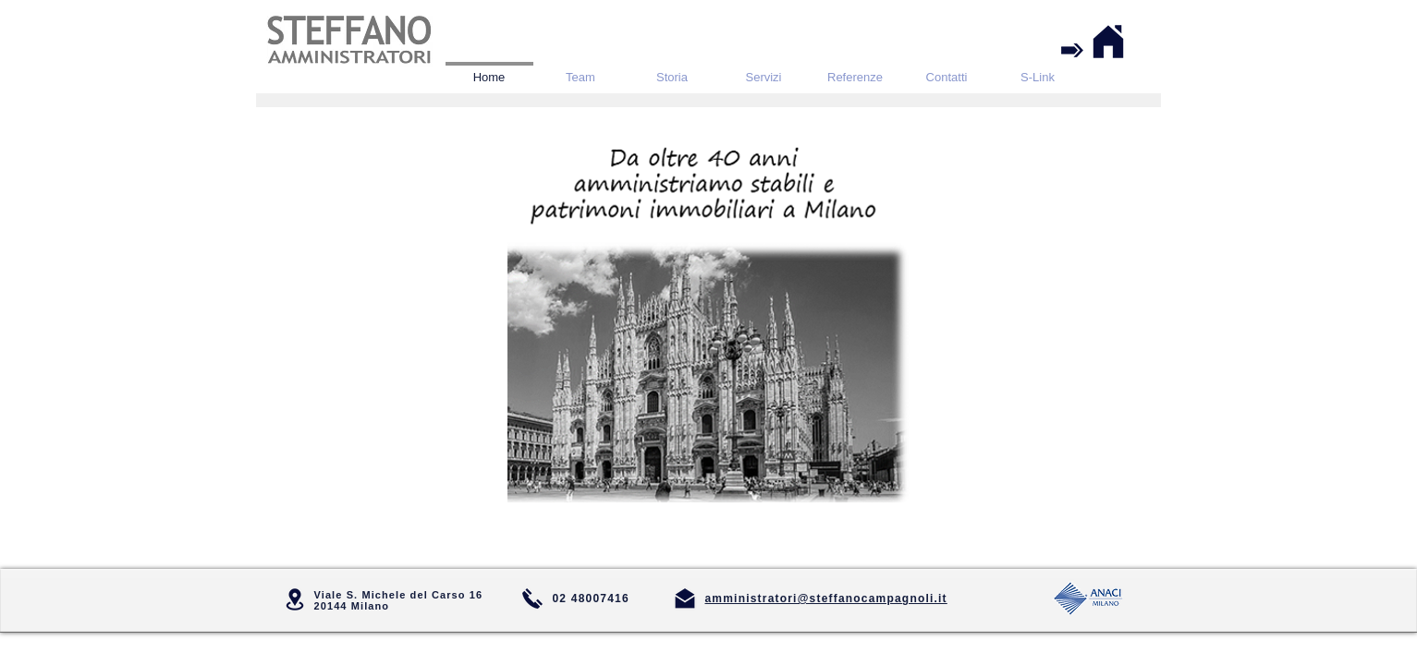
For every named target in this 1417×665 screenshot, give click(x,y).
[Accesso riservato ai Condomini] (1072, 50)
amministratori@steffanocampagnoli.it (826, 598)
